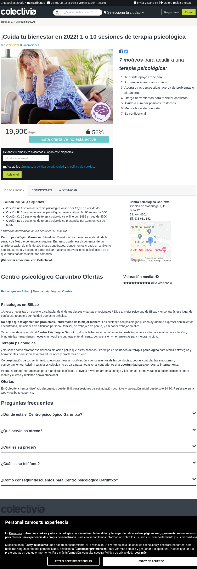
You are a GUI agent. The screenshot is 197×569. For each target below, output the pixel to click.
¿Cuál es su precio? (98, 446)
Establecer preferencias (73, 561)
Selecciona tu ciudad (124, 12)
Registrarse (171, 12)
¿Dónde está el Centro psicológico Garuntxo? (98, 414)
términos (26, 166)
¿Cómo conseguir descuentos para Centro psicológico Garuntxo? (98, 479)
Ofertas (67, 291)
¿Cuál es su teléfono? (98, 463)
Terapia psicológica (46, 291)
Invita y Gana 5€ (146, 2)
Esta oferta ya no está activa (68, 139)
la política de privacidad (49, 166)
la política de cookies (80, 166)
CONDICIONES (42, 190)
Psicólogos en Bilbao (15, 291)
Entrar (189, 12)
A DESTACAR (68, 190)
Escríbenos (36, 2)
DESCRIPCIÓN (14, 190)
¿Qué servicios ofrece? (98, 430)
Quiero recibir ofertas (176, 2)
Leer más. (141, 552)
